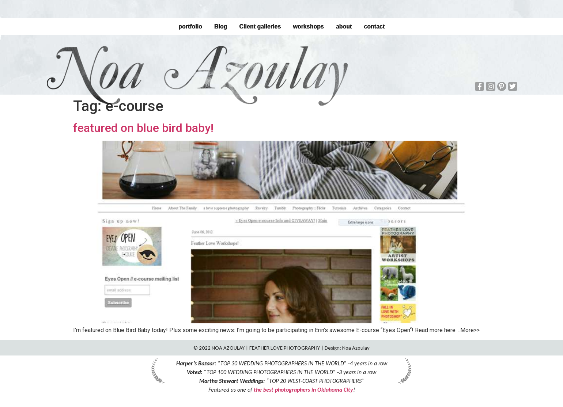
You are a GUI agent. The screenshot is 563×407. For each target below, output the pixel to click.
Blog (220, 26)
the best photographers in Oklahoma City (303, 389)
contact (374, 26)
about (344, 26)
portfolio (190, 26)
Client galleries (260, 26)
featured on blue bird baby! (143, 128)
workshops (308, 26)
